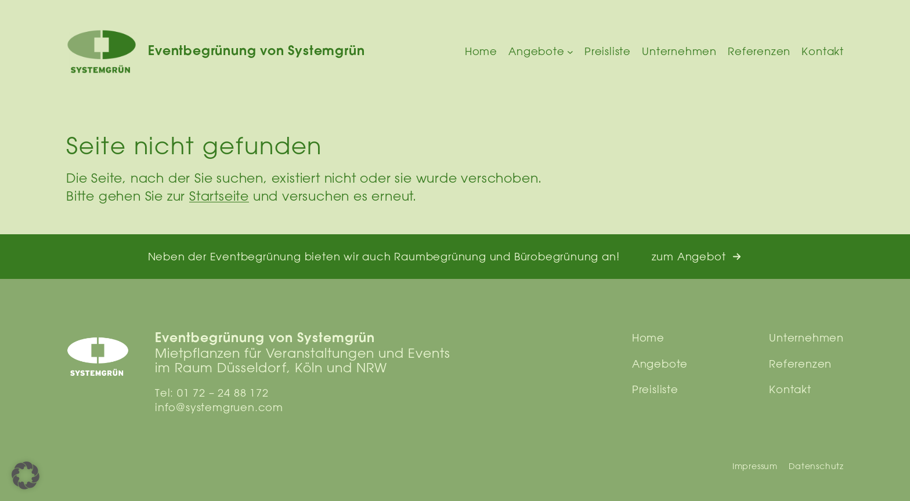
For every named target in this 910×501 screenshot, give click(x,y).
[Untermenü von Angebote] (570, 52)
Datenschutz (816, 466)
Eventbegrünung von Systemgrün (256, 52)
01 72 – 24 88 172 (223, 392)
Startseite (219, 196)
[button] (697, 256)
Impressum (755, 466)
